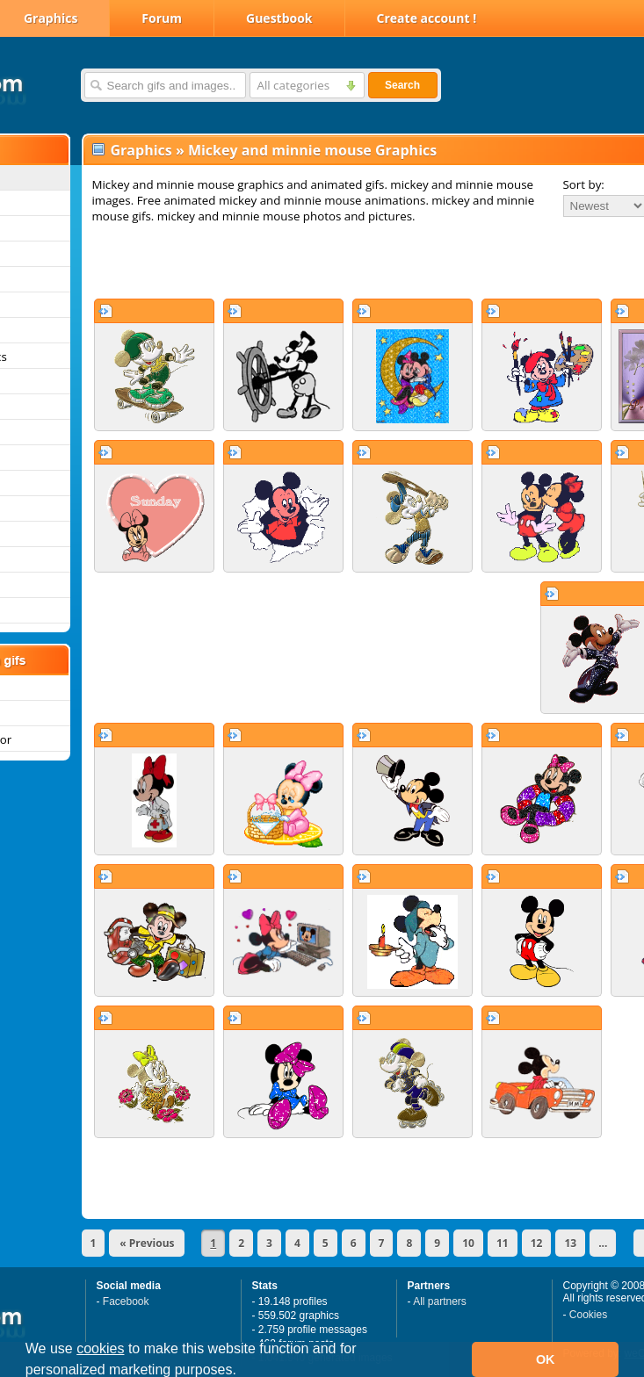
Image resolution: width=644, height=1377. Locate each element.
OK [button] (545, 1359)
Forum (161, 18)
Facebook (126, 1301)
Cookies (588, 1315)
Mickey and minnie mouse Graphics (312, 150)
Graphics (141, 150)
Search (402, 85)
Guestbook (279, 18)
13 (570, 1243)
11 (502, 1243)
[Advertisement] (314, 260)
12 (537, 1243)
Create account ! (427, 18)
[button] (242, 1371)
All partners (440, 1301)
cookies (100, 1348)
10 (468, 1243)
